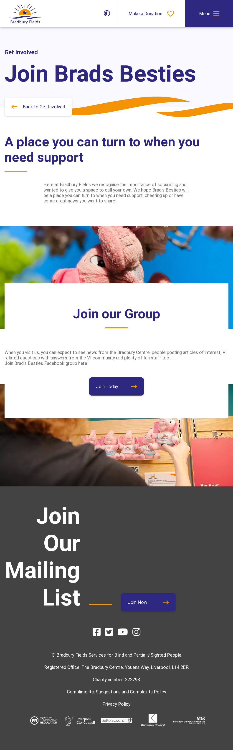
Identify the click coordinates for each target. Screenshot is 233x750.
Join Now (137, 602)
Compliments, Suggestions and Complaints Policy (116, 692)
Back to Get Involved (44, 107)
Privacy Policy (116, 704)
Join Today (107, 386)
